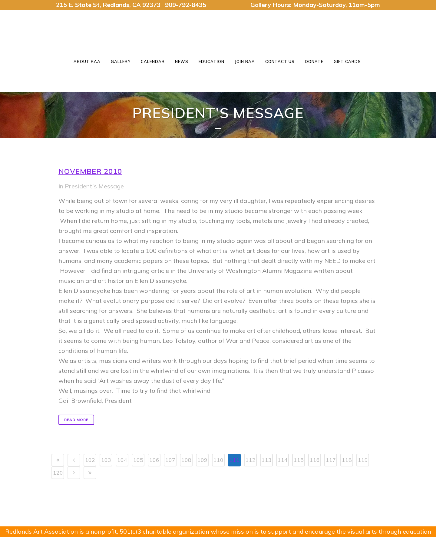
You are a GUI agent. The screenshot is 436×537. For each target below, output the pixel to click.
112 (251, 459)
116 (315, 459)
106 (154, 459)
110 (218, 459)
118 (347, 459)
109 (202, 459)
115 (299, 459)
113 (267, 459)
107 (170, 459)
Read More (76, 419)
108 (186, 459)
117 (331, 459)
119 (363, 459)
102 (90, 459)
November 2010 (90, 171)
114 (283, 459)
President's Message (94, 186)
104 (122, 459)
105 (138, 459)
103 (106, 459)
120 (58, 472)
